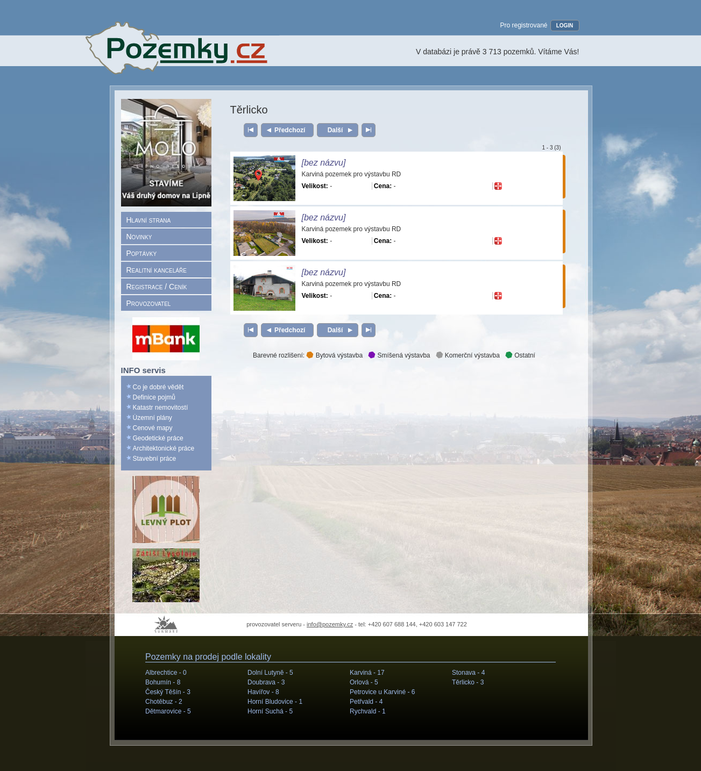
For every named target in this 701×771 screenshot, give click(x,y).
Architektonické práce (164, 448)
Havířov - (263, 692)
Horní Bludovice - (274, 701)
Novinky (139, 236)
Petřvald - (366, 701)
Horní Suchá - (270, 711)
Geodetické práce (158, 438)
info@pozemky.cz (330, 624)
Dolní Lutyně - (270, 672)
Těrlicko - (468, 682)
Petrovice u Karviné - (382, 692)
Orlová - (364, 682)
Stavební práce (154, 458)
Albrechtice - (166, 672)
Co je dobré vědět (158, 387)
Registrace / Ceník (156, 286)
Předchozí (289, 130)
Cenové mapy (153, 428)
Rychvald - (368, 711)
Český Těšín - (167, 692)
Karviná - (367, 672)
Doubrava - (266, 682)
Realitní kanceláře (156, 270)
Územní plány (152, 418)
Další (334, 130)
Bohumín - (162, 682)
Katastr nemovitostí (160, 407)
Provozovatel (148, 303)
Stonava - (468, 672)
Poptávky (141, 253)
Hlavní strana (148, 220)
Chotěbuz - (163, 701)
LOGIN (564, 25)
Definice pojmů (154, 397)
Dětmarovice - (168, 711)
